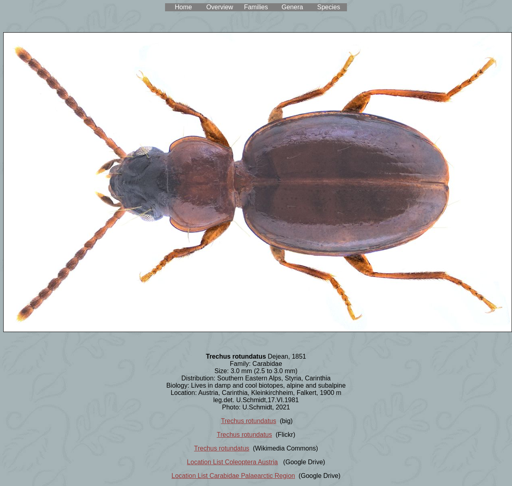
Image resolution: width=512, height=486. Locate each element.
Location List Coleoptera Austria (232, 462)
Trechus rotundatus (248, 420)
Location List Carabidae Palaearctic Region (233, 475)
